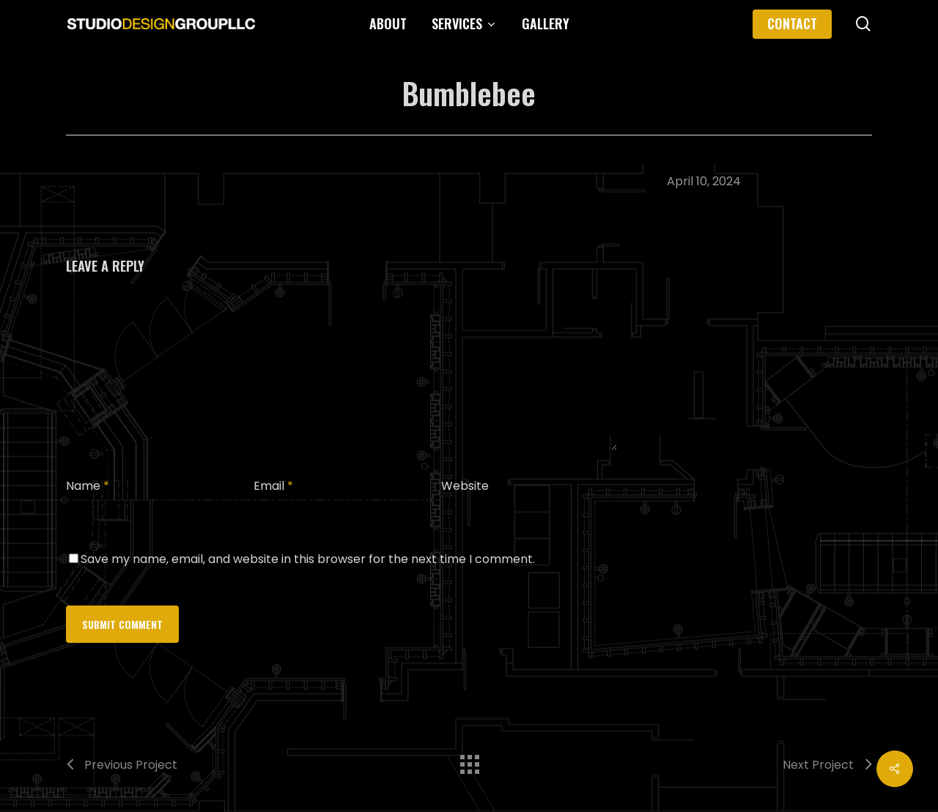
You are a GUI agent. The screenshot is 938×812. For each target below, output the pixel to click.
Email (273, 485)
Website (465, 485)
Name (87, 485)
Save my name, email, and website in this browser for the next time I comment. (308, 559)
